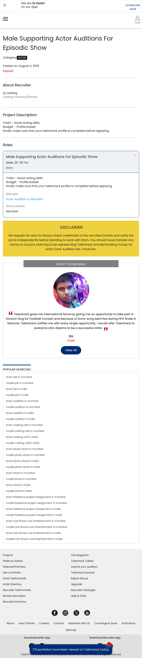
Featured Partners (14, 566)
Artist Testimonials (14, 578)
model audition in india (20, 419)
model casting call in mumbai (25, 431)
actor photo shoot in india (22, 461)
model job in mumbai (19, 383)
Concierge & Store (105, 623)
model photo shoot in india (23, 467)
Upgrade (76, 584)
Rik (71, 336)
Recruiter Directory (14, 601)
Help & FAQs (78, 595)
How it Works (27, 623)
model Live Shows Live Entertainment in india (34, 539)
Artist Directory (12, 584)
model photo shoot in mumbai (25, 455)
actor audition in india (20, 413)
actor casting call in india (22, 437)
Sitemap (71, 630)
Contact (59, 623)
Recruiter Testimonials (17, 590)
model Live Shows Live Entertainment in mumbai (36, 527)
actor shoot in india (18, 485)
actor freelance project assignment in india (33, 509)
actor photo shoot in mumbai (24, 449)
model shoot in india (19, 491)
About (10, 623)
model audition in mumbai (23, 407)
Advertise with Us (79, 623)
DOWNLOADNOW (133, 7)
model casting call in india (22, 443)
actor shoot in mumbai (20, 473)
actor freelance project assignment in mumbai (35, 497)
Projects (8, 555)
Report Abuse (79, 578)
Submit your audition (84, 566)
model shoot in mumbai (21, 479)
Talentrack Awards (83, 572)
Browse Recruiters (14, 595)
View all (71, 350)
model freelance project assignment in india (34, 515)
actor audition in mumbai (22, 401)
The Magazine (80, 555)
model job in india (17, 395)
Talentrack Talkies (82, 560)
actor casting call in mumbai (24, 425)
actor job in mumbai (19, 377)
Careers (44, 623)
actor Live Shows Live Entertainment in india (33, 533)
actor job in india (16, 389)
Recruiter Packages (83, 590)
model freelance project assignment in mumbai (36, 503)
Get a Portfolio (12, 572)
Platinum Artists (13, 560)
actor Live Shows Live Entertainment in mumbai (36, 521)
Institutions (128, 623)
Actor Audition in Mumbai (24, 199)
